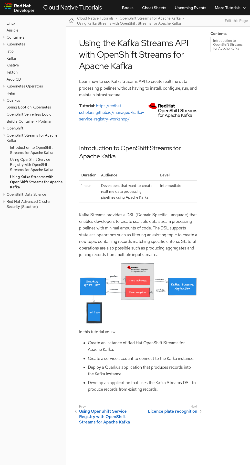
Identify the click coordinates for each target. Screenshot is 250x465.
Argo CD (14, 79)
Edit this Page (236, 20)
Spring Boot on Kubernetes (29, 107)
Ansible (12, 30)
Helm (11, 93)
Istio (10, 51)
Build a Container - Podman (29, 121)
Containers (15, 37)
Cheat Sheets (154, 7)
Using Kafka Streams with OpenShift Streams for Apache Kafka (36, 182)
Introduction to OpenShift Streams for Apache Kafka (31, 150)
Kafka (11, 58)
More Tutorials (227, 7)
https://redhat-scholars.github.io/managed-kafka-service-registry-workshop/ (111, 112)
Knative (13, 65)
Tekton (12, 72)
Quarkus (13, 100)
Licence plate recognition (172, 411)
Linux (11, 23)
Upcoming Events (190, 7)
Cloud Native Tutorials (72, 7)
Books (127, 7)
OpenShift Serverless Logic (29, 114)
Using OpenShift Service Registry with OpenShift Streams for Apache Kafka (31, 164)
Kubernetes (16, 44)
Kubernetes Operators (25, 86)
